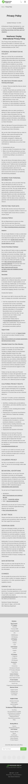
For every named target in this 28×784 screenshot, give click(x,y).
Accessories (14, 662)
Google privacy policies (17, 239)
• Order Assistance (14, 736)
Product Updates (14, 679)
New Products (14, 623)
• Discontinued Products (14, 681)
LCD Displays (14, 639)
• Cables (14, 663)
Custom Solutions (14, 674)
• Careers (14, 726)
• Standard (14, 626)
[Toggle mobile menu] (25, 2)
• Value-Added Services (14, 677)
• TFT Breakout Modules (14, 670)
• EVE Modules (14, 637)
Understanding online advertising (10, 486)
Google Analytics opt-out (8, 243)
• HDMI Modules (14, 635)
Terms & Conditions (17, 774)
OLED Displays (14, 646)
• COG (14, 644)
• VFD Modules (14, 660)
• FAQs (14, 719)
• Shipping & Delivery (14, 716)
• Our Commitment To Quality (14, 711)
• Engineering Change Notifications (14, 685)
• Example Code (14, 691)
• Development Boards (14, 668)
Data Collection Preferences (14, 776)
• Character (14, 640)
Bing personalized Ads (12, 501)
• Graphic (14, 642)
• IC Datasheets (14, 693)
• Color (14, 652)
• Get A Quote (14, 735)
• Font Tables (14, 694)
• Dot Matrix (14, 658)
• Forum (14, 706)
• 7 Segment (14, 656)
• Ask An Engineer (14, 704)
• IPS (14, 633)
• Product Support (14, 740)
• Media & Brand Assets (14, 727)
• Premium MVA (14, 628)
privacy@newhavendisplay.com (12, 320)
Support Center (21, 333)
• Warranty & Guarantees (14, 714)
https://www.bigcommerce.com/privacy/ (14, 227)
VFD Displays (14, 654)
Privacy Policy (9, 774)
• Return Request (14, 738)
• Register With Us (14, 731)
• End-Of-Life (14, 683)
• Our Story (14, 710)
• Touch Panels (14, 672)
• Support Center (14, 689)
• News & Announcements (14, 718)
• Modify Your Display (14, 675)
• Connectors (14, 666)
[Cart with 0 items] (21, 2)
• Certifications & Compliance (14, 713)
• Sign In (14, 733)
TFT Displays (14, 625)
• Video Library (14, 702)
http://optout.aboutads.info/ (10, 510)
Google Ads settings (13, 499)
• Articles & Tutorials (14, 701)
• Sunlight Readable (14, 631)
